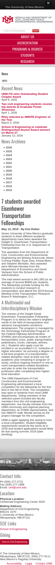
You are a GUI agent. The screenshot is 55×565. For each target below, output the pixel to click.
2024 (9, 155)
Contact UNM (44, 563)
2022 (9, 162)
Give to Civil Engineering (14, 542)
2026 (9, 147)
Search (35, 31)
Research (27, 61)
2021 (9, 166)
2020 (9, 170)
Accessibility (14, 563)
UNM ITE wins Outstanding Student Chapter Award (24, 95)
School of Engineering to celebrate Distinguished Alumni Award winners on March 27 (25, 129)
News (4, 81)
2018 (9, 178)
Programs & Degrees (27, 49)
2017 (9, 182)
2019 (9, 174)
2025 (9, 151)
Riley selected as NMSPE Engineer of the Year (25, 118)
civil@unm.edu (18, 487)
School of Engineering (13, 529)
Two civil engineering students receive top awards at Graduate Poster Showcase (26, 106)
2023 (9, 159)
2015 (9, 190)
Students (27, 55)
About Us (27, 36)
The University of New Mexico (24, 7)
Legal (28, 563)
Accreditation (27, 42)
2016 (9, 186)
